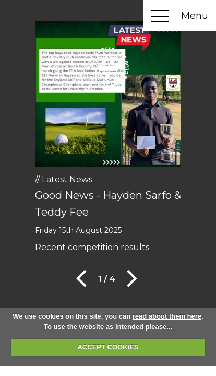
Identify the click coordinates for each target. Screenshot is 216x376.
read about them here (167, 316)
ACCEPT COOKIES (107, 347)
